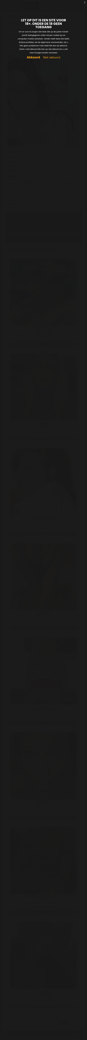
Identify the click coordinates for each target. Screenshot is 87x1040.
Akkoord (33, 57)
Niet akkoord (51, 57)
